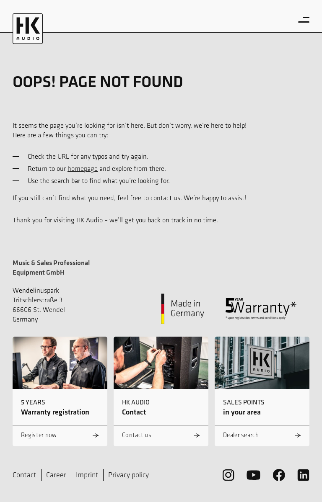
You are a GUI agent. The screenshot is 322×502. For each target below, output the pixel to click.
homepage (83, 168)
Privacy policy (128, 474)
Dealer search (241, 435)
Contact (24, 474)
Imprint (87, 474)
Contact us (136, 435)
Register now (39, 435)
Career (56, 474)
